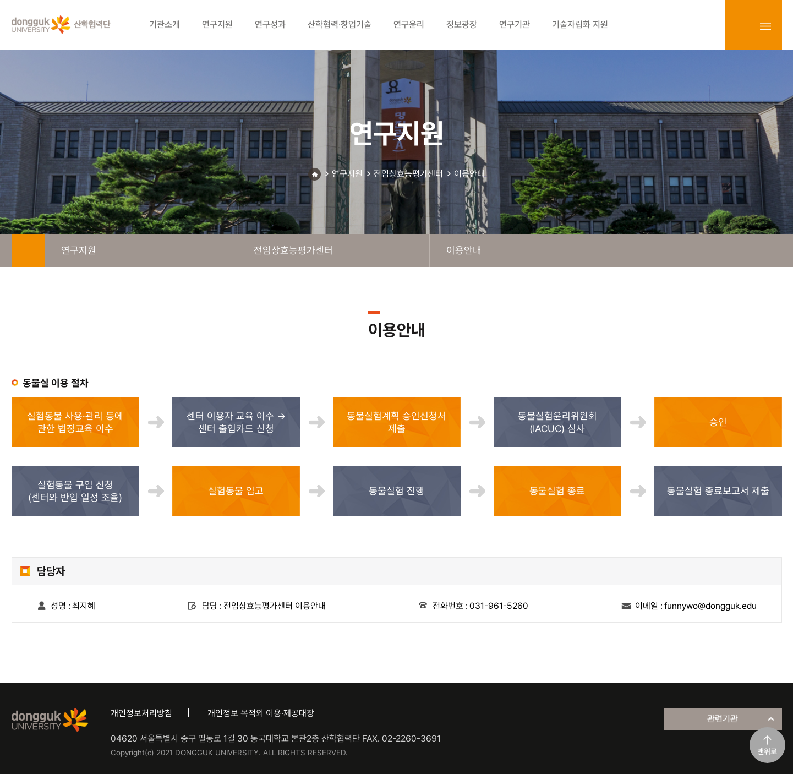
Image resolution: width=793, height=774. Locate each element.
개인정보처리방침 (141, 713)
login (741, 25)
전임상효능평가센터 (408, 173)
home (28, 250)
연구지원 (347, 173)
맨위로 (767, 751)
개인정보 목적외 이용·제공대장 (260, 713)
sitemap (765, 25)
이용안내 (469, 173)
